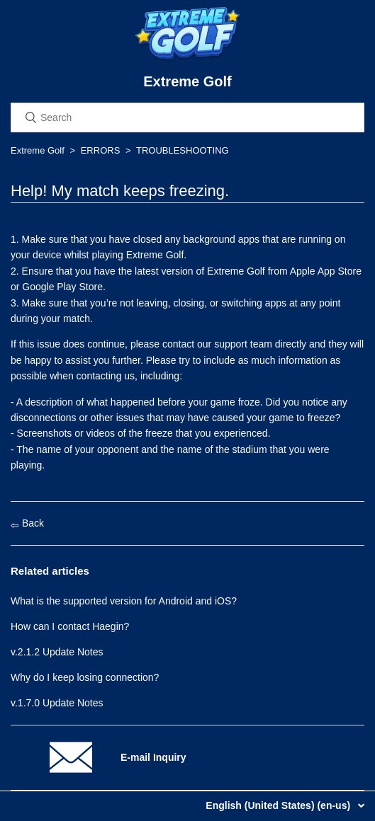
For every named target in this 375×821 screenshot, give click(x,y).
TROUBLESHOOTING (182, 150)
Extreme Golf (38, 150)
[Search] (187, 117)
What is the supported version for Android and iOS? (124, 601)
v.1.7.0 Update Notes (57, 702)
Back (27, 523)
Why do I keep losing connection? (85, 677)
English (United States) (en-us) (279, 805)
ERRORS (101, 150)
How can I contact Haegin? (70, 626)
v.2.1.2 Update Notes (57, 652)
